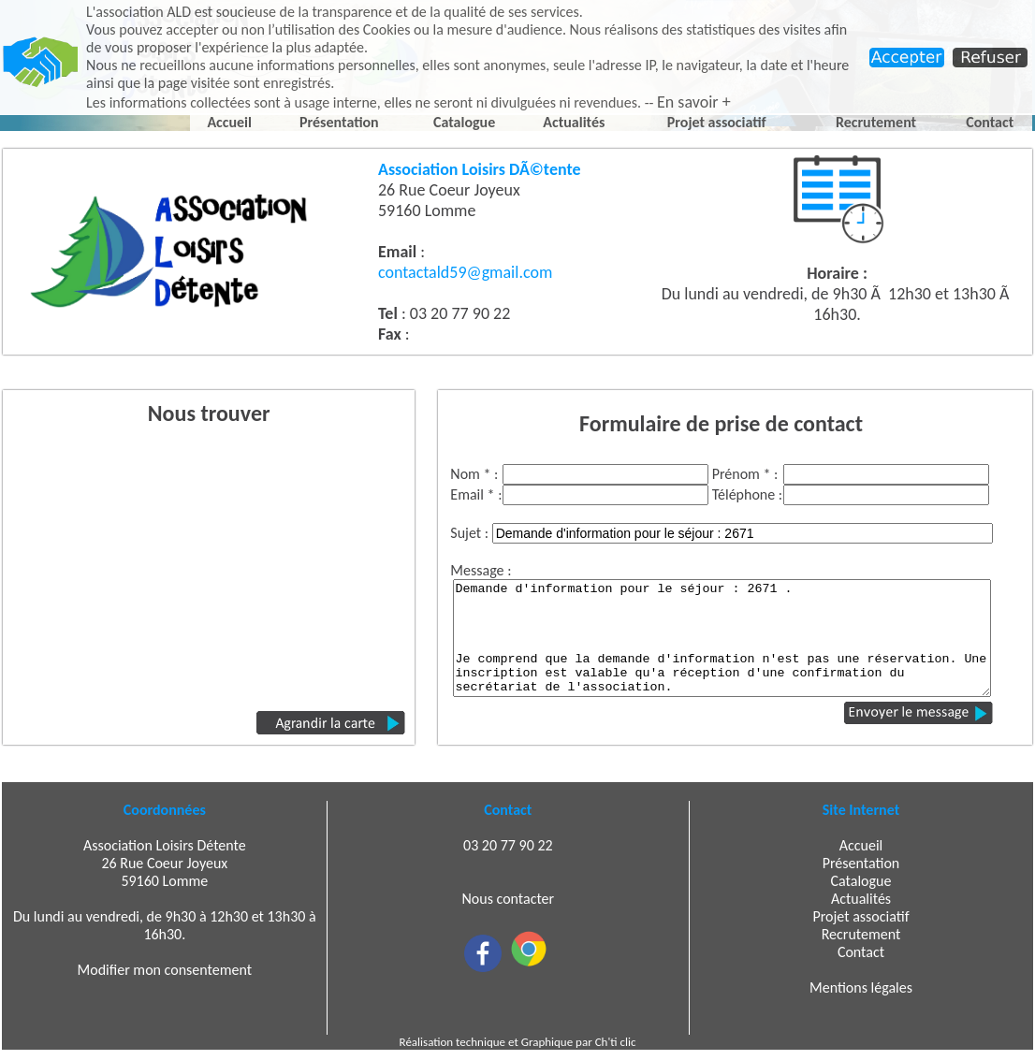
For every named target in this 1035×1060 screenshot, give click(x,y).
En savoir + (694, 102)
